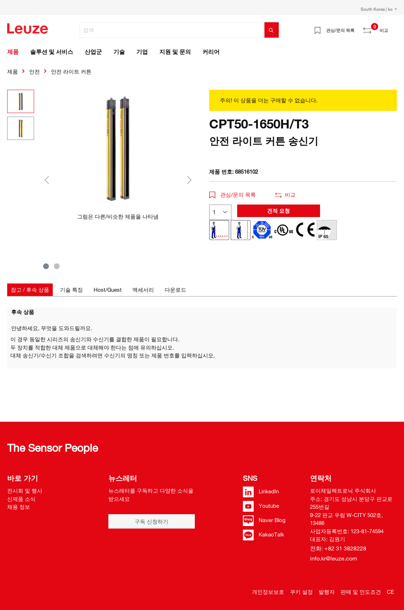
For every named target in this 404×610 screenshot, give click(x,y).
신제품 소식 (21, 499)
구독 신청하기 (151, 521)
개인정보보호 (268, 591)
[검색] (172, 30)
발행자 (327, 591)
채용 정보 (18, 506)
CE (390, 591)
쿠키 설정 (301, 591)
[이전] (46, 179)
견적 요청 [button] (278, 210)
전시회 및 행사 (24, 490)
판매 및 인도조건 (360, 591)
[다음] (189, 179)
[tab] (30, 289)
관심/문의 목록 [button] (232, 194)
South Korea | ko (377, 9)
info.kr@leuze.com (333, 558)
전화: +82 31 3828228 (338, 548)
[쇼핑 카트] (392, 27)
